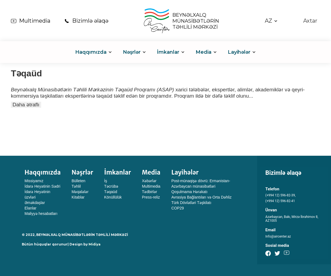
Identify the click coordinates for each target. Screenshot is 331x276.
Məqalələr (80, 192)
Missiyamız (34, 181)
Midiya (95, 244)
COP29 (177, 208)
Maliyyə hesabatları (41, 213)
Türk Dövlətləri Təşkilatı (191, 202)
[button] (271, 21)
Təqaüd (110, 192)
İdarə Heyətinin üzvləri (37, 194)
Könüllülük (113, 197)
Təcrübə (111, 186)
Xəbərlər (149, 181)
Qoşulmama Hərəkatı (189, 192)
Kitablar (78, 197)
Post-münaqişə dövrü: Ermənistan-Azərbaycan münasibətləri (200, 183)
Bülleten (79, 181)
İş (105, 181)
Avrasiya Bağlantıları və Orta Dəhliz (201, 197)
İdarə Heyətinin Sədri (42, 186)
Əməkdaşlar (35, 202)
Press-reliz (151, 197)
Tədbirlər (149, 192)
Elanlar (31, 208)
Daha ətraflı (26, 104)
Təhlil (76, 186)
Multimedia (34, 20)
